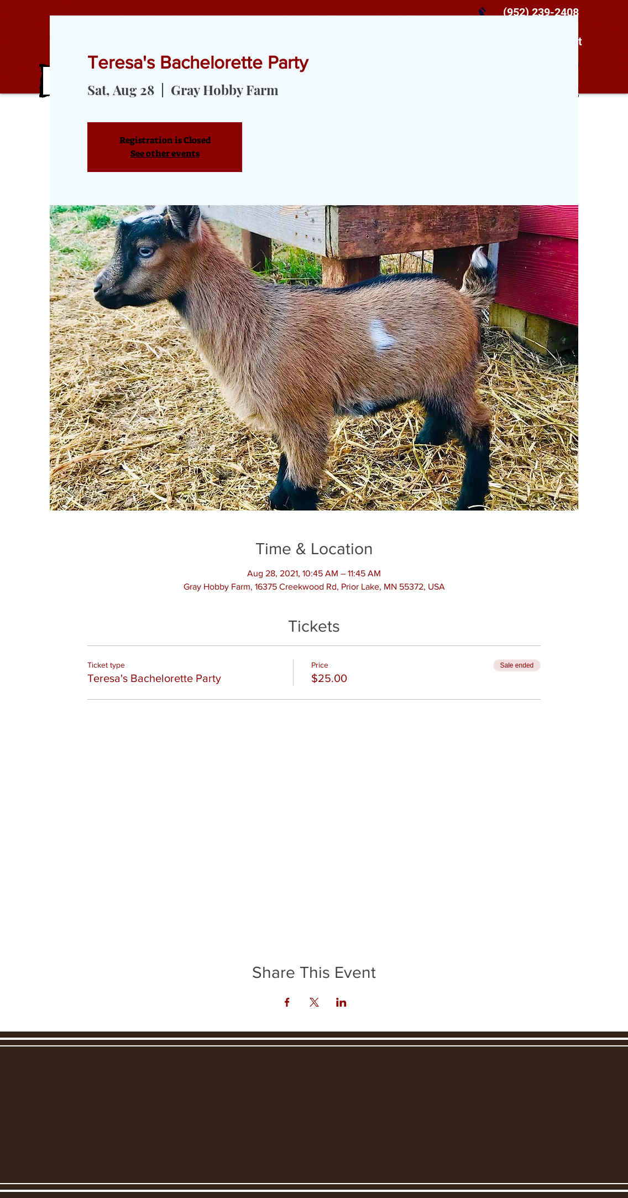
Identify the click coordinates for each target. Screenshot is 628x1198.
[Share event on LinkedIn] (341, 1002)
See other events (165, 153)
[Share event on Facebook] (287, 1002)
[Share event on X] (314, 1002)
